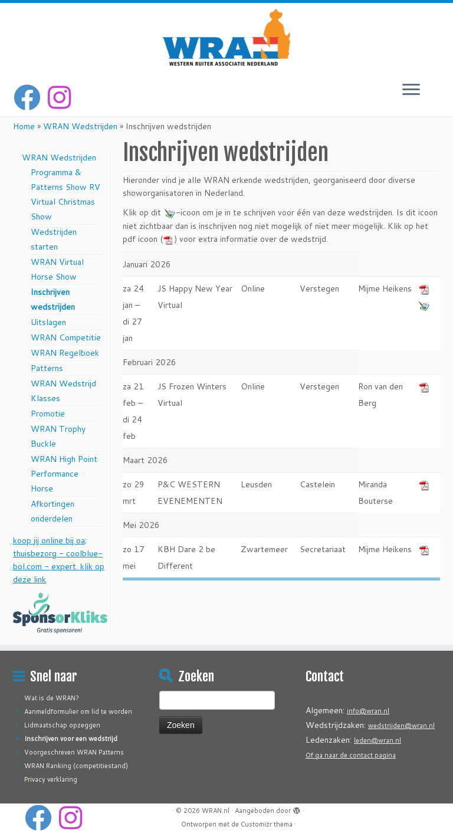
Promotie (48, 413)
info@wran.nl (368, 711)
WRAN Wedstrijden (80, 126)
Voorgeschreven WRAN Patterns (74, 752)
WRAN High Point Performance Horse (64, 473)
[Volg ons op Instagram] (63, 97)
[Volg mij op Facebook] (31, 97)
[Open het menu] (411, 90)
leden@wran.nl (377, 740)
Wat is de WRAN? (51, 698)
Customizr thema (267, 824)
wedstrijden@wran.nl (401, 725)
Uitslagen (48, 322)
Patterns (47, 368)
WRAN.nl (215, 810)
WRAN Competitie (66, 337)
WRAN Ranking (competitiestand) (76, 765)
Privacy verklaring (50, 779)
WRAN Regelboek (65, 353)
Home (24, 126)
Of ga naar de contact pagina (351, 755)
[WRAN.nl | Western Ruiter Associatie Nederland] (226, 37)
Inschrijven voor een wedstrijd (70, 738)
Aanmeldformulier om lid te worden (78, 711)
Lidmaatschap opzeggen (62, 725)
